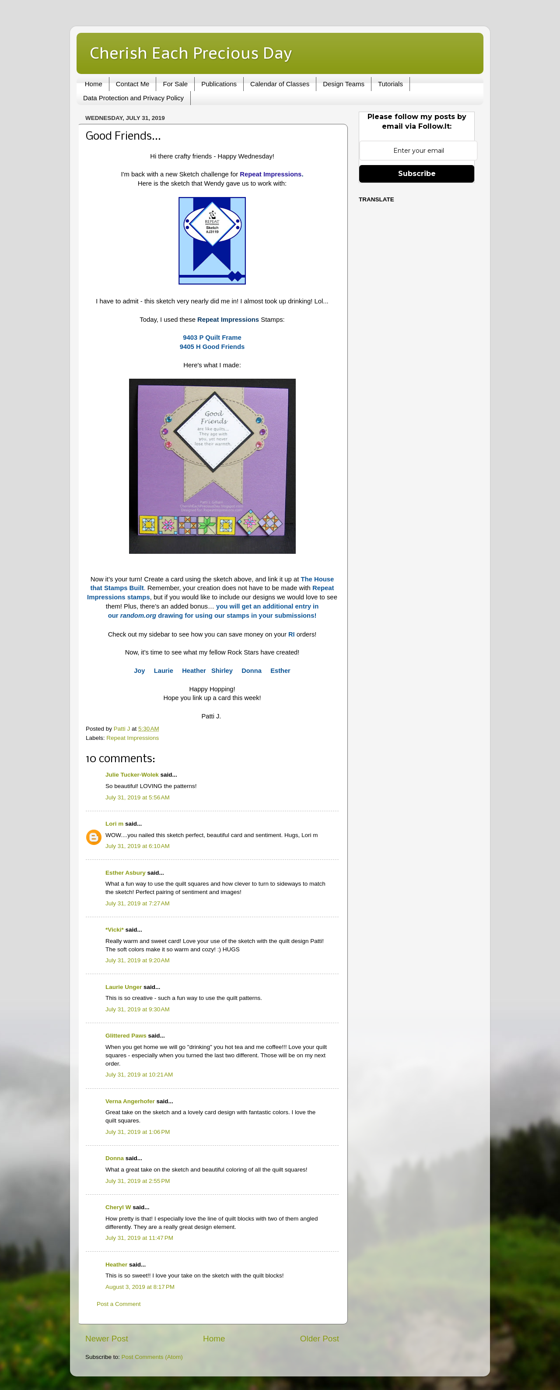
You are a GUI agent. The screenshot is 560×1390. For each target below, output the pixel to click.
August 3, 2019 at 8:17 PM (140, 1287)
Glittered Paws (126, 1035)
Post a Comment (119, 1304)
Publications (219, 84)
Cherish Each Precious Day (191, 52)
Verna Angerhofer (130, 1101)
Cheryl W (118, 1207)
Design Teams (343, 84)
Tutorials (390, 84)
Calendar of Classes (279, 84)
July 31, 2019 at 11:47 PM (139, 1238)
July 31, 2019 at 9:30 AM (137, 1009)
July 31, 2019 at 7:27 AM (137, 903)
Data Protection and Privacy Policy (133, 98)
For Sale (175, 84)
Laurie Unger (123, 987)
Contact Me (133, 84)
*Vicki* (114, 929)
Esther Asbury (125, 872)
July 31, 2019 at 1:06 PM (137, 1132)
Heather (116, 1264)
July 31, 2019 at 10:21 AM (139, 1074)
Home (93, 84)
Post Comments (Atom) (152, 1357)
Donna (114, 1158)
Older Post (319, 1338)
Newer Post (106, 1338)
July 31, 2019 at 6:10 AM (137, 846)
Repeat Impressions (270, 174)
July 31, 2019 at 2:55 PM (137, 1181)
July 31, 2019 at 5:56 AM (137, 797)
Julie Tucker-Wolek (132, 774)
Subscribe (417, 173)
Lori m (114, 823)
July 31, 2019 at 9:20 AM (137, 960)
